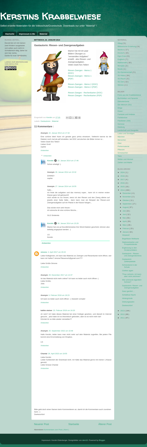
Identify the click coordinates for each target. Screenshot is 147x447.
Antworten (45, 150)
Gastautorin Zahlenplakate (129, 260)
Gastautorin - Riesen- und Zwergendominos (132, 255)
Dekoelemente (123, 101)
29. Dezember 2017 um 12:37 (61, 275)
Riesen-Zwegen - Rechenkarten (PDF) (85, 95)
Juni (124, 214)
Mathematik (122, 63)
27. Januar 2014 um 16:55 (65, 186)
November (127, 197)
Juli (124, 211)
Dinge (120, 108)
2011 (122, 318)
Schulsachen (123, 153)
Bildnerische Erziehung (127, 46)
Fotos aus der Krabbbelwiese (129, 95)
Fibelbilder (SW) (124, 121)
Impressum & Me (27, 34)
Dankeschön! (127, 305)
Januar (126, 232)
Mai (124, 218)
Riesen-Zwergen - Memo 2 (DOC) (83, 84)
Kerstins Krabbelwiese (50, 16)
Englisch (121, 59)
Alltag (120, 43)
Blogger (102, 440)
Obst (119, 143)
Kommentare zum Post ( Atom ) (56, 430)
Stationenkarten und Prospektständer (130, 243)
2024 (122, 172)
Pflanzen (121, 150)
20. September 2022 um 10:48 (61, 331)
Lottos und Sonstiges (126, 134)
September (127, 204)
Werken (121, 85)
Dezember (127, 193)
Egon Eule (122, 56)
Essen (120, 111)
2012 (122, 314)
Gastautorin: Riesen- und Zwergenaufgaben (132, 287)
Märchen (121, 137)
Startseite (9, 34)
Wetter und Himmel (125, 159)
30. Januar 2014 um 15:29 (68, 223)
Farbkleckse (122, 118)
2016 (122, 183)
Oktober (126, 200)
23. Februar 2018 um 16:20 (64, 310)
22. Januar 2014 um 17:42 (59, 133)
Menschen (122, 140)
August (126, 207)
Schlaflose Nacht (129, 295)
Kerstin (50, 117)
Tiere (120, 156)
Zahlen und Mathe (125, 162)
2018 (122, 176)
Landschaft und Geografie (128, 130)
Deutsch (121, 53)
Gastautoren (45, 121)
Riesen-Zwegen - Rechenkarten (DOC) (85, 93)
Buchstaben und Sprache (128, 98)
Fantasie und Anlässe (126, 114)
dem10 (85, 440)
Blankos (121, 50)
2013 (122, 311)
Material (43, 34)
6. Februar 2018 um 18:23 (59, 295)
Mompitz (121, 66)
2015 (122, 187)
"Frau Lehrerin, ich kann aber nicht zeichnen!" (131, 275)
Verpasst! (126, 235)
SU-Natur (122, 75)
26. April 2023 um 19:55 (57, 354)
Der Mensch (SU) (124, 105)
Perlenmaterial (123, 146)
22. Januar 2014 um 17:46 (68, 161)
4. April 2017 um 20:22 (57, 252)
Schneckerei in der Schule (129, 266)
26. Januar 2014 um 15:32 (65, 172)
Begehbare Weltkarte (130, 239)
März (125, 225)
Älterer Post (105, 424)
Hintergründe (127, 298)
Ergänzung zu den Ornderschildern (129, 249)
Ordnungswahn (128, 302)
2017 (122, 180)
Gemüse (121, 124)
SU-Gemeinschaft (125, 72)
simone (44, 252)
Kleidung (121, 127)
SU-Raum (122, 79)
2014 (122, 190)
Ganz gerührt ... (128, 291)
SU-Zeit (121, 82)
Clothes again (127, 271)
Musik (120, 69)
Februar (126, 228)
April (125, 221)
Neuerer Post (41, 424)
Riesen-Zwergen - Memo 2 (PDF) (82, 87)
